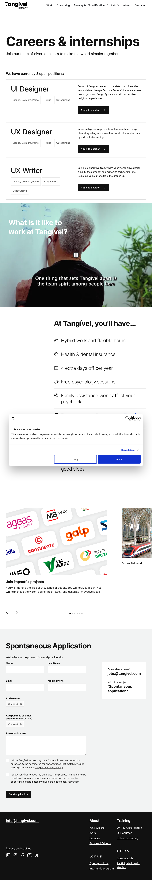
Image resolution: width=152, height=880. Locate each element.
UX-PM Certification (129, 827)
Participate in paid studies (128, 865)
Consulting (63, 5)
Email (9, 680)
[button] (8, 612)
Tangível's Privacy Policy (49, 767)
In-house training (127, 838)
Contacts (140, 5)
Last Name (54, 663)
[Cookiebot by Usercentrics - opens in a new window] (128, 418)
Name (9, 663)
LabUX (115, 5)
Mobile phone (56, 680)
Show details (128, 450)
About (126, 5)
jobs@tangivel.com (124, 673)
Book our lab (125, 858)
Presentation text (16, 733)
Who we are (97, 827)
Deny (75, 459)
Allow (119, 459)
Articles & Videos (100, 843)
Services (95, 838)
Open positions (99, 863)
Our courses (124, 832)
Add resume (13, 698)
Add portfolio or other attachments (19, 717)
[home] (17, 5)
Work (49, 5)
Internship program (102, 868)
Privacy (18, 848)
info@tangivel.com (22, 820)
